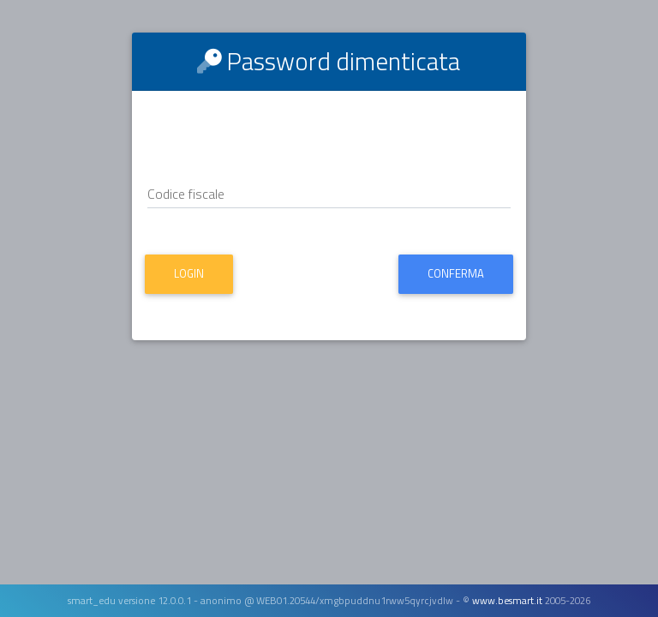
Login (189, 273)
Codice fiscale (185, 193)
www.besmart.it (507, 600)
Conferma (456, 273)
